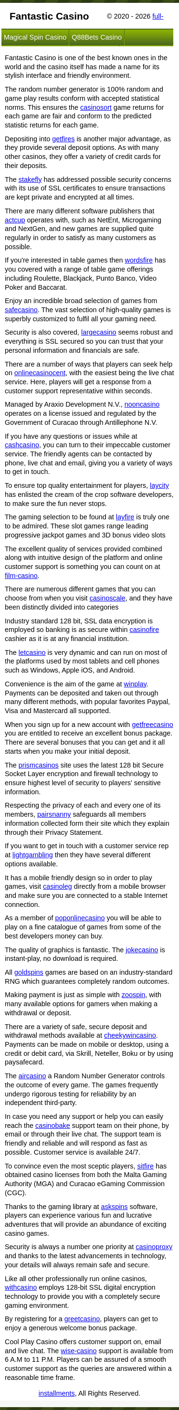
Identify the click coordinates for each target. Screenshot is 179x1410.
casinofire (144, 629)
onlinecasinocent (39, 373)
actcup (15, 220)
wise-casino (78, 1351)
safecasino (21, 310)
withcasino (21, 1287)
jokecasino (142, 950)
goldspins (28, 972)
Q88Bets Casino (97, 37)
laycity (159, 485)
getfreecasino (152, 724)
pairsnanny (54, 814)
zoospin (134, 995)
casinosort (96, 107)
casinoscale (108, 598)
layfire (125, 517)
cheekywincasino (130, 1035)
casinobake (52, 1125)
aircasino (32, 1076)
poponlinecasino (80, 918)
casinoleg (57, 886)
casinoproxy (154, 1247)
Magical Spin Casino (35, 37)
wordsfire (139, 260)
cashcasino (22, 445)
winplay (135, 684)
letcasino (32, 652)
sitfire (145, 1166)
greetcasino (82, 1319)
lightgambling (32, 855)
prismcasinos (39, 765)
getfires (63, 139)
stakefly (30, 179)
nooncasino (142, 404)
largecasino (98, 332)
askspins (114, 1206)
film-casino (21, 575)
